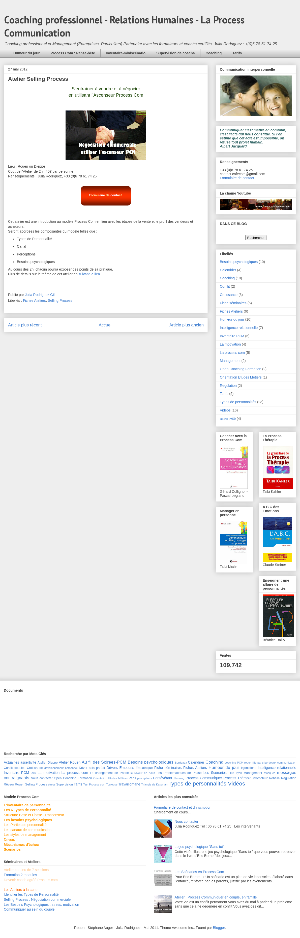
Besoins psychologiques (239, 262)
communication (286, 762)
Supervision (64, 784)
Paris (132, 778)
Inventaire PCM (232, 336)
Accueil (105, 325)
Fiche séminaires (233, 303)
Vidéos (225, 410)
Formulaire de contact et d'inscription (182, 807)
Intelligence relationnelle (239, 328)
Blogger (219, 928)
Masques (269, 772)
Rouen (19, 784)
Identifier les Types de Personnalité (31, 894)
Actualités (11, 762)
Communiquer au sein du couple (29, 909)
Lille (231, 773)
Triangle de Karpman (154, 784)
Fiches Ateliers (34, 300)
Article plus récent (25, 325)
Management (230, 361)
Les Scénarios (215, 773)
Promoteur (260, 778)
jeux (33, 772)
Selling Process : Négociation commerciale (37, 899)
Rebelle (274, 778)
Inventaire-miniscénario (125, 53)
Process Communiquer (204, 778)
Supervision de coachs (175, 53)
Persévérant (162, 778)
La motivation (230, 344)
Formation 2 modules (20, 875)
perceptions (144, 778)
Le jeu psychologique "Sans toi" (199, 847)
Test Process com (94, 784)
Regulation (228, 386)
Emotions (126, 768)
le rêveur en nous (143, 772)
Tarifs (237, 53)
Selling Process (60, 300)
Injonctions (248, 768)
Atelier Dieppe (48, 762)
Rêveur (9, 784)
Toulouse (111, 784)
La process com (232, 353)
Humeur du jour (26, 53)
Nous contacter (41, 778)
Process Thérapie (237, 778)
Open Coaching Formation (240, 369)
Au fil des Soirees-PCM (104, 762)
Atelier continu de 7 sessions (26, 870)
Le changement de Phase (109, 773)
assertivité (228, 419)
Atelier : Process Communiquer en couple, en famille (216, 897)
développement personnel (60, 767)
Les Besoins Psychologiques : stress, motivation (41, 905)
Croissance (228, 295)
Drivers (112, 768)
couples (19, 768)
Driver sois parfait (92, 768)
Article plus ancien (186, 325)
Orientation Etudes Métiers (241, 377)
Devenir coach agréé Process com (31, 880)
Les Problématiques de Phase (179, 773)
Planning (179, 778)
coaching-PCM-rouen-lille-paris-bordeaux (250, 762)
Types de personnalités (238, 402)
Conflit (225, 286)
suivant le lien (89, 274)
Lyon (239, 772)
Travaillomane (129, 784)
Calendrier (228, 270)
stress (51, 784)
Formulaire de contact (237, 178)
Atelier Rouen (69, 762)
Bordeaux (181, 762)
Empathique (144, 768)
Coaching (214, 53)
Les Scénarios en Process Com (199, 872)
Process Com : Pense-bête (72, 53)
